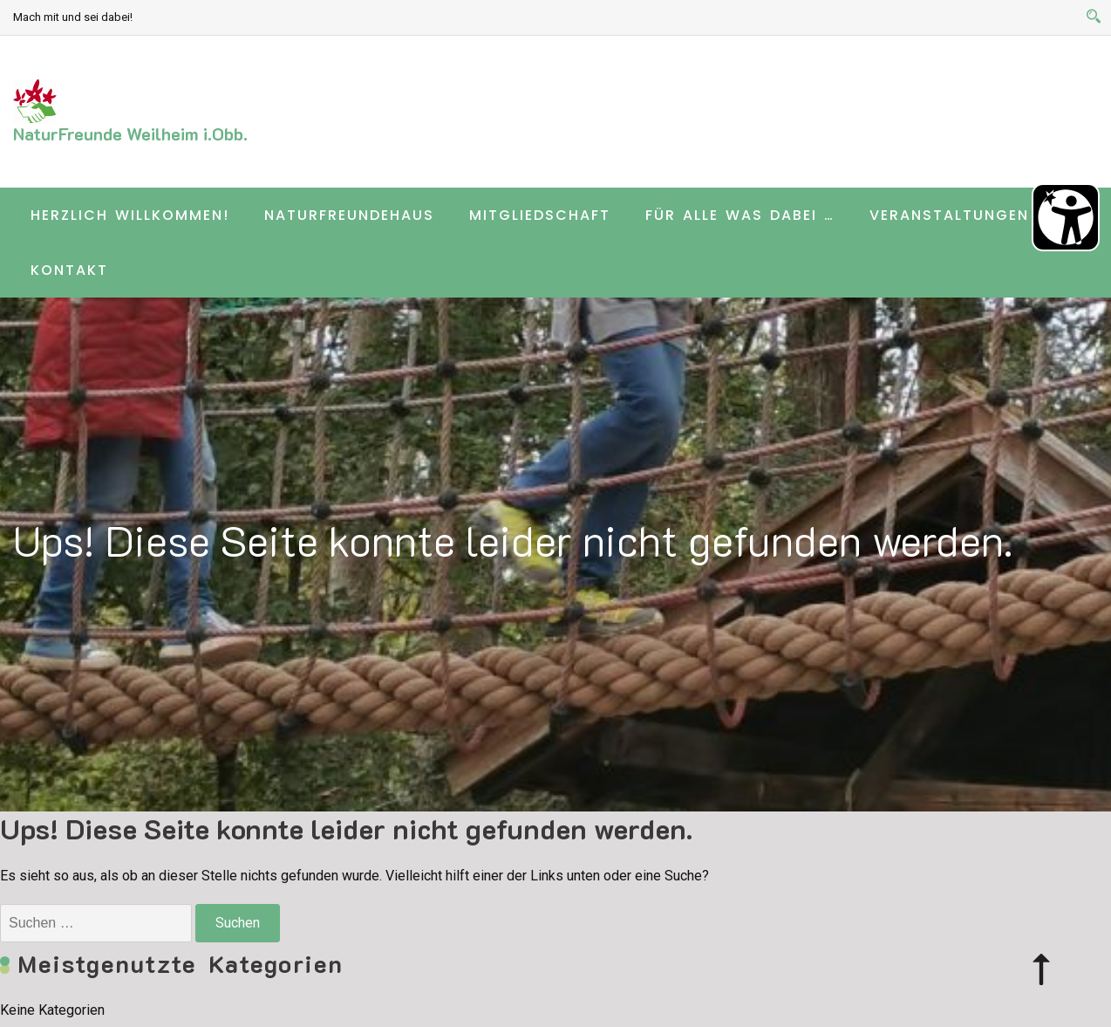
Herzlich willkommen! (130, 215)
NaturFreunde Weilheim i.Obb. (130, 133)
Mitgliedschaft (539, 215)
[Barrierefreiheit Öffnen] (1066, 217)
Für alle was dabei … (740, 215)
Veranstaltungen (949, 215)
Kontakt (69, 270)
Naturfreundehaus (349, 215)
